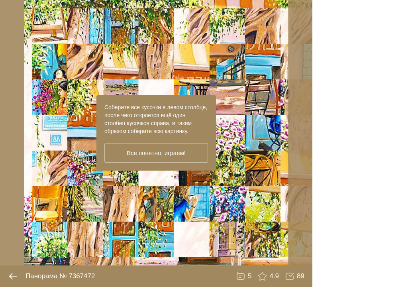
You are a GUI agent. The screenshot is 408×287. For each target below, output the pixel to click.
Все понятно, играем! (156, 152)
